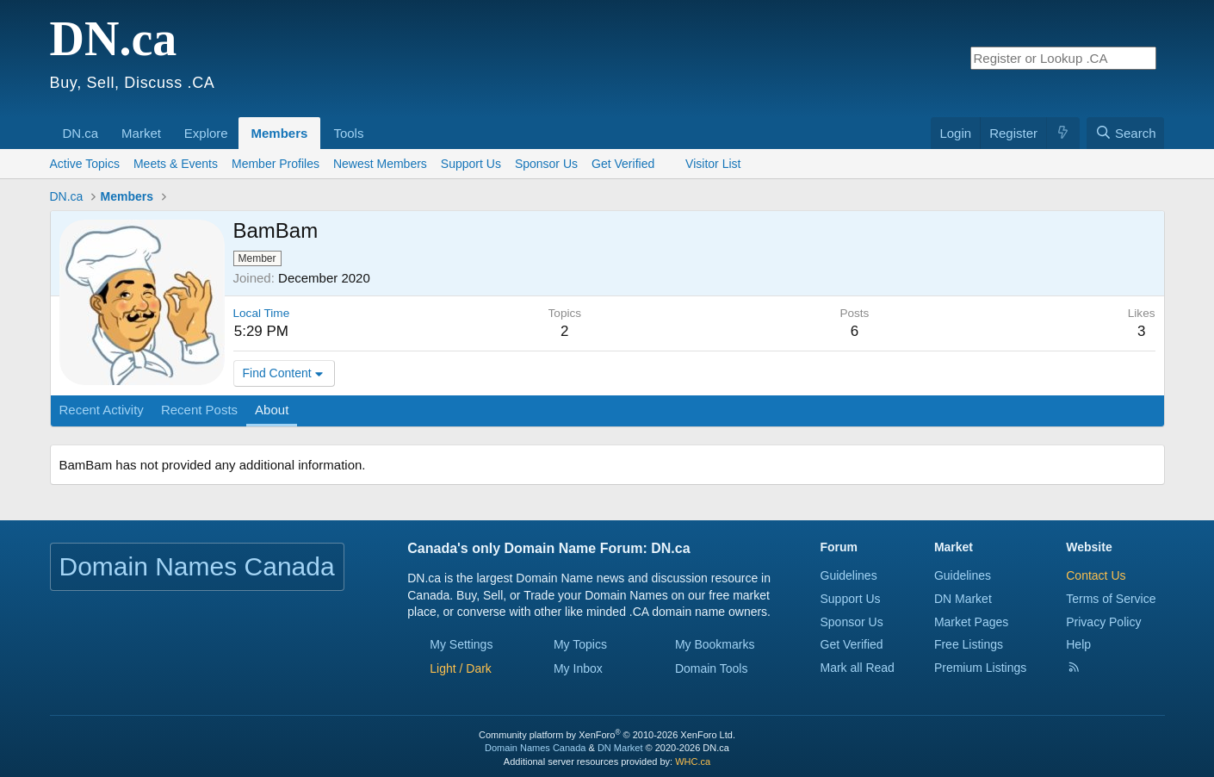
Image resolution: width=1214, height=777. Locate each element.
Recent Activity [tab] (101, 409)
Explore (206, 133)
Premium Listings (980, 667)
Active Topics (85, 164)
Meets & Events (175, 164)
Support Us (471, 164)
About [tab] (271, 409)
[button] (104, 124)
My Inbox (578, 668)
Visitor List (712, 164)
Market (141, 133)
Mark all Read (858, 667)
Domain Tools (711, 668)
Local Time (261, 313)
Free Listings (968, 644)
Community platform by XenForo (607, 735)
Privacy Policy (1103, 622)
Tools (348, 133)
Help (1078, 644)
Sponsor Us (546, 164)
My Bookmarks (715, 644)
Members (279, 133)
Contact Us (1095, 575)
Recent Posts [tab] (199, 409)
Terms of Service (1110, 599)
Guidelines (849, 575)
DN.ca (81, 133)
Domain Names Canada (535, 748)
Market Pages (971, 622)
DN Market (963, 599)
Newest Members (380, 164)
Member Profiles (275, 164)
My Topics (580, 644)
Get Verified (632, 163)
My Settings (461, 644)
